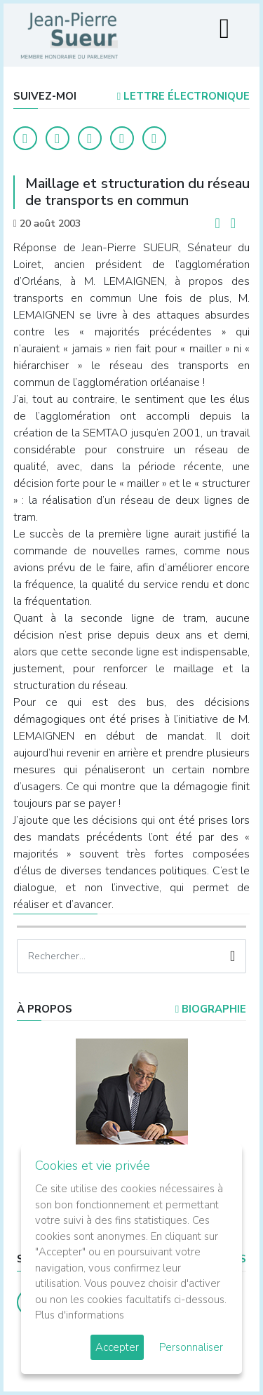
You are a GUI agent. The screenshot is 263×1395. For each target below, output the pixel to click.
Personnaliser (191, 1347)
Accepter (117, 1347)
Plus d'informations (79, 1315)
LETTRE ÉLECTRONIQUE (183, 96)
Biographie (210, 1009)
